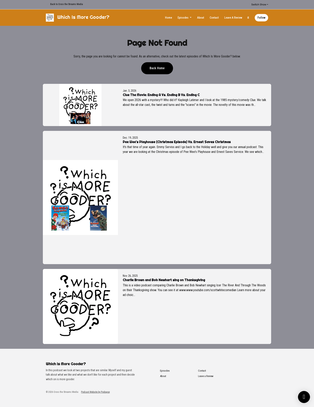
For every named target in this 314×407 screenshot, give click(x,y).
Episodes (183, 17)
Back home (157, 68)
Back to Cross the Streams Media (66, 4)
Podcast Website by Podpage (95, 392)
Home (168, 17)
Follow (261, 17)
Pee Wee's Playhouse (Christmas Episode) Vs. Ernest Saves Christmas (177, 142)
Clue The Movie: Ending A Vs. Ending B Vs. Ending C (161, 95)
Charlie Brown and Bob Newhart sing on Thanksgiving (164, 280)
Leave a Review (233, 17)
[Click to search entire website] (248, 17)
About (200, 17)
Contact (214, 17)
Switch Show (258, 4)
